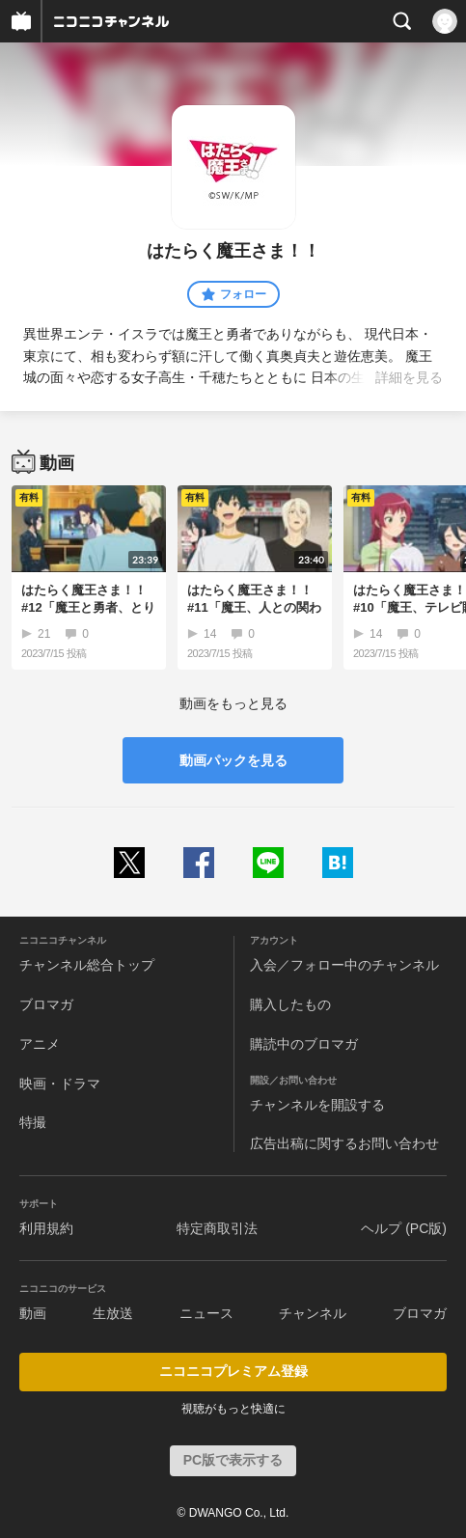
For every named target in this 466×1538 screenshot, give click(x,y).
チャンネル (312, 1313)
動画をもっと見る (233, 703)
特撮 (32, 1122)
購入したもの (290, 1004)
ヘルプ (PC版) (404, 1228)
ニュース (206, 1313)
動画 (32, 1313)
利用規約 (46, 1228)
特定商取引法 (217, 1228)
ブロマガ (46, 1004)
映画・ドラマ (59, 1083)
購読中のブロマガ (304, 1044)
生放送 (113, 1313)
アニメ (39, 1044)
